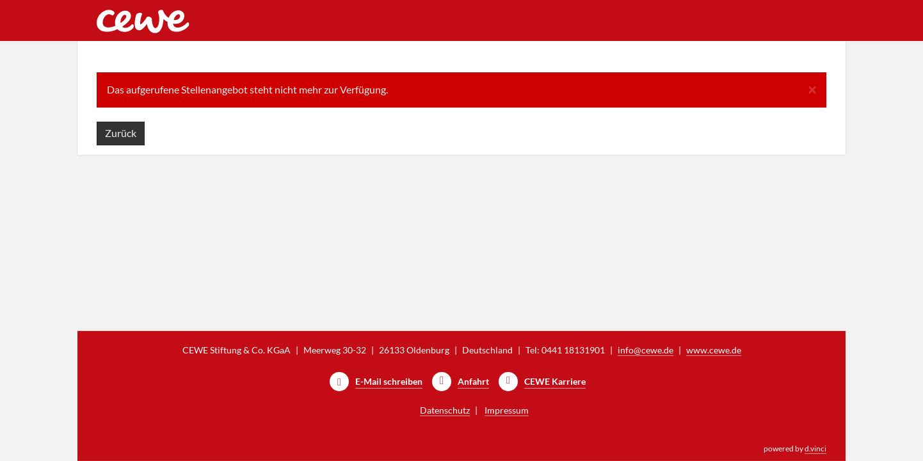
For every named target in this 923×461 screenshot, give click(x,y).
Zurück (120, 133)
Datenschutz (445, 410)
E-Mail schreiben (388, 381)
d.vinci (815, 448)
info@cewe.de (645, 349)
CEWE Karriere (555, 381)
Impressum (507, 410)
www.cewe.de (713, 349)
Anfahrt (473, 381)
